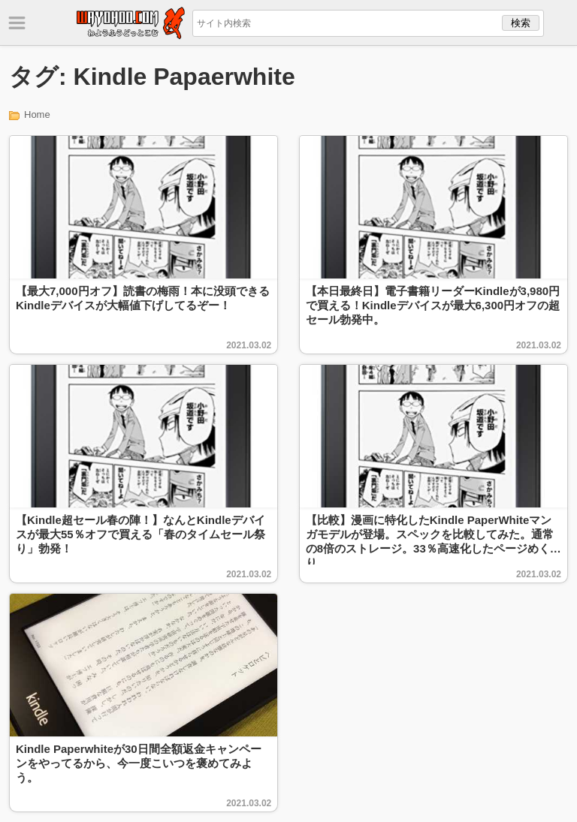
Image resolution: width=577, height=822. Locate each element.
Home (37, 114)
